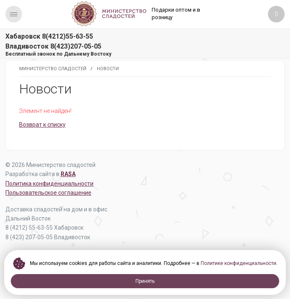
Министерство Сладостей (52, 68)
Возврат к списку (42, 124)
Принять (145, 281)
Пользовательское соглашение (48, 192)
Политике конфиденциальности (238, 263)
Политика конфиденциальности (49, 183)
